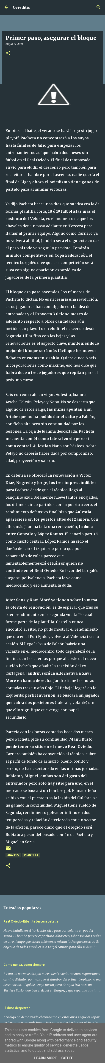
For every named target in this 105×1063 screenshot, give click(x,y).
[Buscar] (98, 7)
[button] (8, 53)
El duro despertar (16, 1008)
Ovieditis (21, 7)
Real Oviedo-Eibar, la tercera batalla (30, 921)
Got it (66, 1058)
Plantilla (31, 855)
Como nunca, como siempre (24, 965)
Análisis (13, 855)
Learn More (45, 1058)
